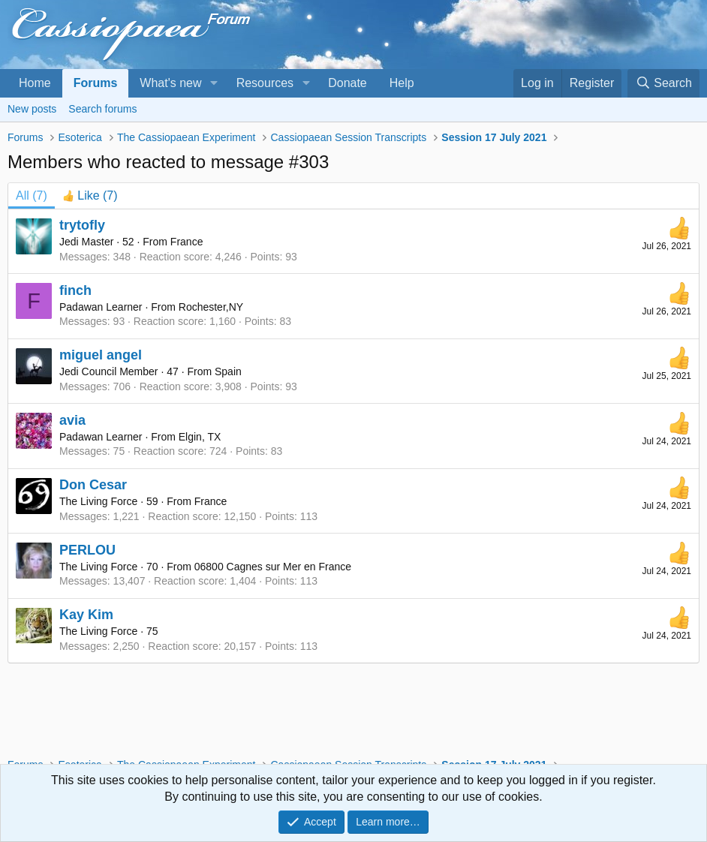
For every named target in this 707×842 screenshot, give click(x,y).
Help (402, 83)
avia (72, 420)
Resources (264, 83)
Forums (96, 83)
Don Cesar (93, 484)
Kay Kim (86, 614)
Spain (228, 371)
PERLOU (87, 550)
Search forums (102, 109)
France (186, 242)
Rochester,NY (211, 307)
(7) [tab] (31, 195)
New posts (32, 109)
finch (75, 290)
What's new (170, 83)
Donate (347, 83)
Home (35, 83)
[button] (213, 83)
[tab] (90, 196)
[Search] (663, 83)
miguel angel (100, 354)
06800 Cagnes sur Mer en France (272, 567)
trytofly (82, 225)
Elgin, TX (200, 437)
